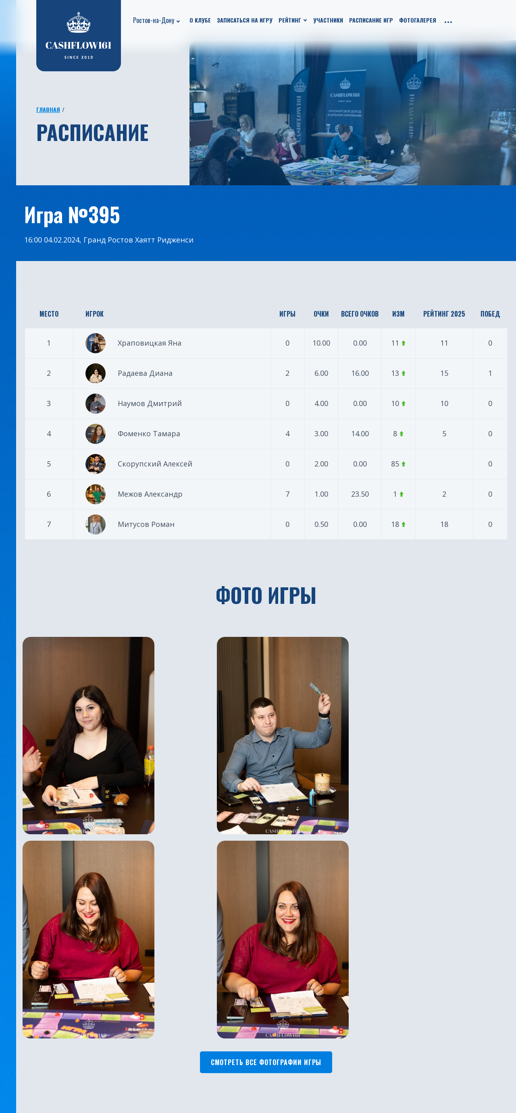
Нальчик (275, 1047)
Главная (48, 109)
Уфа (184, 987)
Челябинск (194, 1047)
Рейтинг (290, 20)
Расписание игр (371, 20)
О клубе (200, 20)
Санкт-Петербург (205, 1023)
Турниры (22, 999)
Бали (185, 1059)
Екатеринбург (200, 951)
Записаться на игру (245, 20)
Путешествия (29, 987)
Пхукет (272, 963)
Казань (189, 975)
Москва (190, 963)
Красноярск (279, 999)
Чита (269, 1023)
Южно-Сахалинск (205, 1035)
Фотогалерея (417, 20)
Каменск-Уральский (292, 1071)
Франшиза (108, 999)
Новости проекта (36, 963)
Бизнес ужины (30, 975)
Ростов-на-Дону (153, 20)
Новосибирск (282, 1035)
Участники (328, 20)
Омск (269, 1011)
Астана (272, 951)
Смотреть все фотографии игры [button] (266, 834)
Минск (271, 987)
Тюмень (191, 999)
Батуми (273, 975)
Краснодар (195, 1011)
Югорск (190, 1084)
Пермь (272, 1059)
